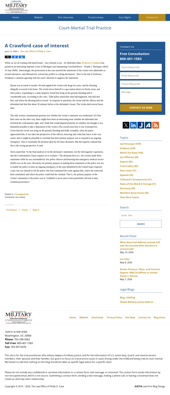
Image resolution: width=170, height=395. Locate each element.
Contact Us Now (141, 107)
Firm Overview (65, 17)
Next (36, 209)
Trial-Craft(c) (129, 166)
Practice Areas (95, 17)
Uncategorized (21, 194)
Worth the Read (131, 152)
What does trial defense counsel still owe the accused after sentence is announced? (140, 245)
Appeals (126, 175)
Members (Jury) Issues (134, 192)
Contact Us (152, 17)
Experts (126, 161)
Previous (11, 209)
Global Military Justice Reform (136, 302)
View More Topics (129, 197)
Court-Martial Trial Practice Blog (16, 7)
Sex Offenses (129, 157)
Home (15, 17)
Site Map (130, 317)
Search (141, 224)
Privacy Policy (114, 317)
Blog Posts (159, 317)
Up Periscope (130, 143)
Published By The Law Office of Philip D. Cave (144, 7)
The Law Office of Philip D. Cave (47, 386)
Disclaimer (97, 317)
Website (38, 17)
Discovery (127, 188)
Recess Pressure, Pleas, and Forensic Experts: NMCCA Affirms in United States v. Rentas (140, 272)
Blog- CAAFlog (127, 297)
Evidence (127, 148)
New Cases (128, 170)
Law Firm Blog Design (149, 386)
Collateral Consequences (136, 179)
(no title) (124, 259)
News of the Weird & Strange (138, 183)
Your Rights (125, 17)
